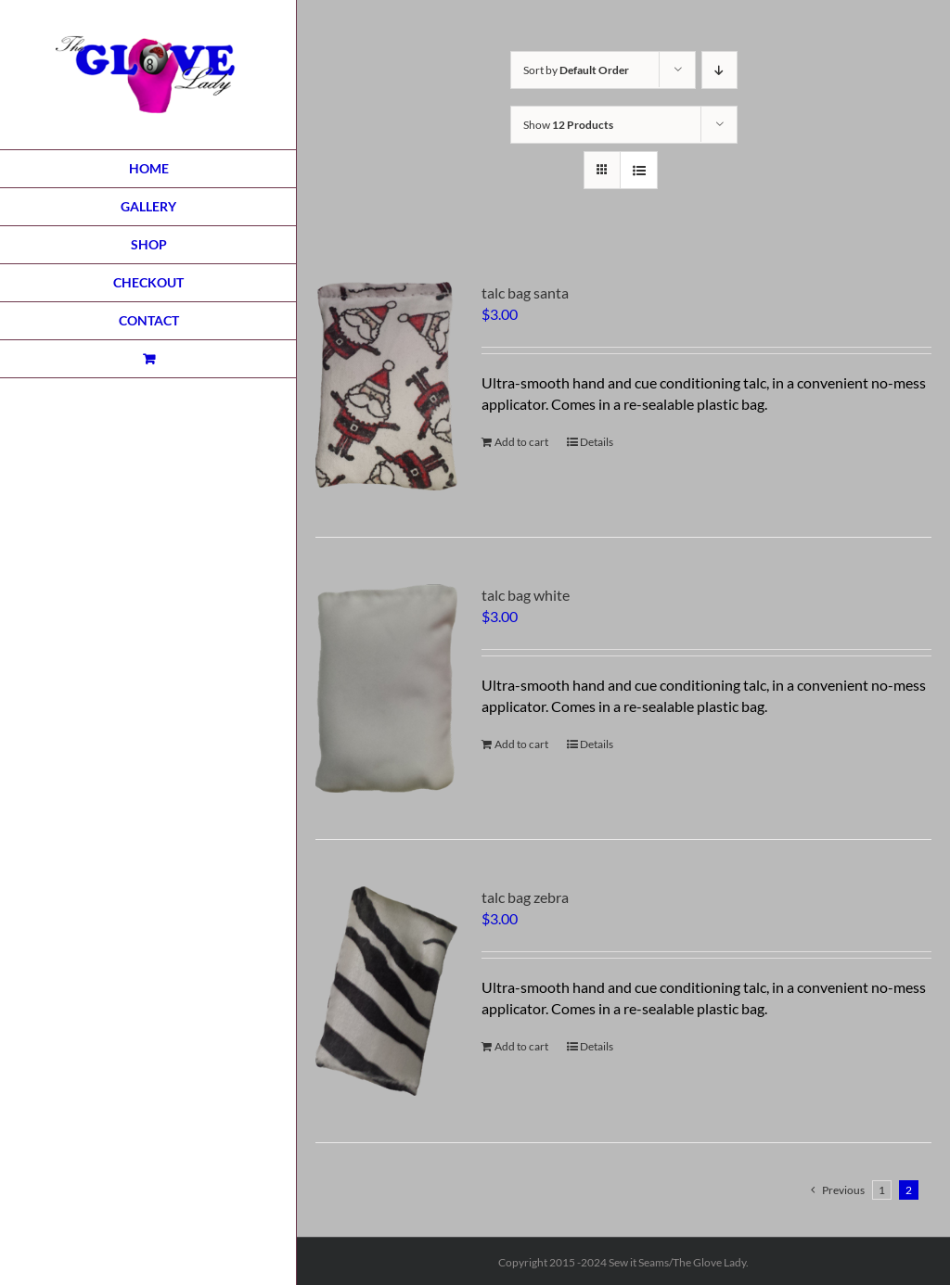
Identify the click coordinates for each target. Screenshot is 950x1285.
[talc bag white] (386, 688)
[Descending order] (719, 70)
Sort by (576, 70)
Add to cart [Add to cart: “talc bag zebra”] (521, 1046)
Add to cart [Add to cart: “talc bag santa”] (521, 442)
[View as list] (639, 170)
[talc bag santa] (386, 386)
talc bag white (525, 595)
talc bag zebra (525, 897)
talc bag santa (525, 292)
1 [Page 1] (882, 1190)
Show (568, 125)
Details (596, 442)
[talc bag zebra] (386, 990)
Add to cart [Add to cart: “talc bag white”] (521, 744)
